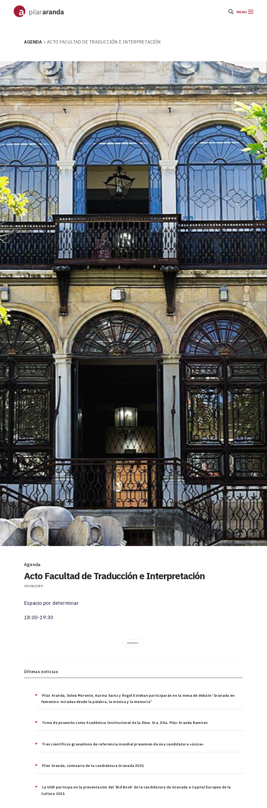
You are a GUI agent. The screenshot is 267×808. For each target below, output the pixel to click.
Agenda (32, 564)
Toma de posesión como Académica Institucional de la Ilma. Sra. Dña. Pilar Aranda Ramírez (125, 722)
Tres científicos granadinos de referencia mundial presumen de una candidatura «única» (123, 744)
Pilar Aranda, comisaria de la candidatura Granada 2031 (93, 765)
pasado (133, 643)
